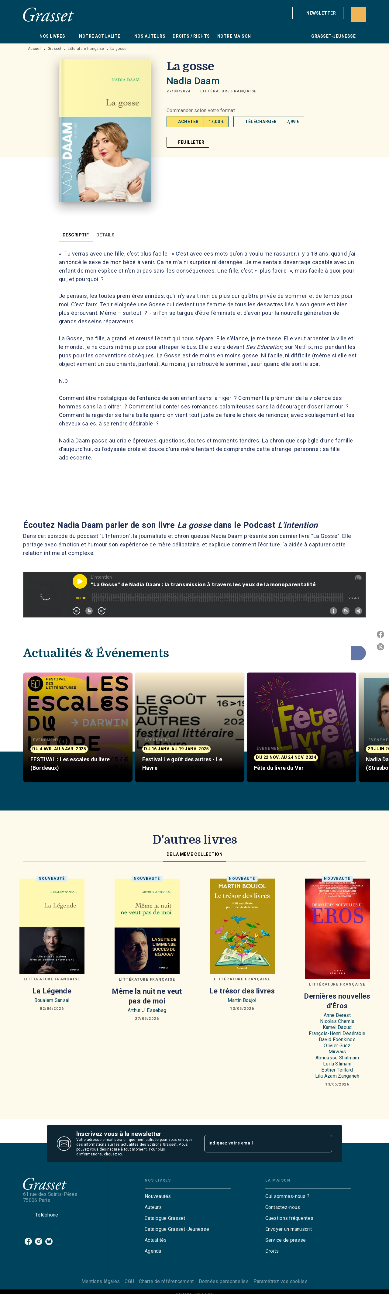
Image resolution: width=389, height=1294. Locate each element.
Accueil (34, 48)
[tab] (29, 36)
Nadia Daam (193, 81)
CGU (129, 1281)
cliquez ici (113, 1154)
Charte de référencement (166, 1281)
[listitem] (28, 1241)
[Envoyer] (325, 1143)
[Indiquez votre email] (260, 1143)
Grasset (55, 48)
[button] (317, 13)
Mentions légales (100, 1281)
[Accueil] (48, 14)
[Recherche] (358, 14)
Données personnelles (224, 1281)
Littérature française (86, 48)
